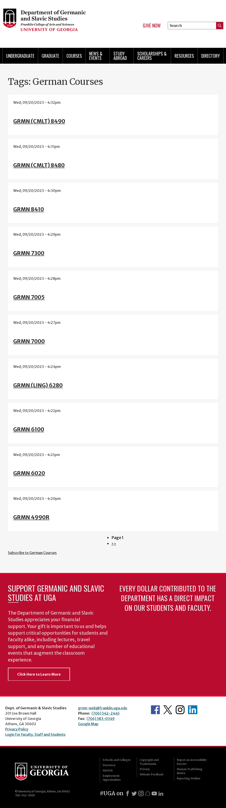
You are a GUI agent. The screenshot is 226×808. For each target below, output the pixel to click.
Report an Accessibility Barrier (192, 761)
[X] (134, 793)
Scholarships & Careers (152, 55)
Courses (74, 55)
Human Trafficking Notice (189, 771)
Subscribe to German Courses (32, 552)
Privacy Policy (16, 729)
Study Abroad (120, 55)
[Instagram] (141, 793)
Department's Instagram (180, 709)
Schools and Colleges (117, 760)
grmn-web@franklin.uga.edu (102, 708)
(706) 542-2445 (106, 713)
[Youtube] (154, 793)
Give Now (152, 26)
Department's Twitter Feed (167, 709)
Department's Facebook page (155, 709)
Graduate (50, 55)
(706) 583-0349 (101, 718)
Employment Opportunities (112, 777)
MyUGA (108, 770)
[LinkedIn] (161, 793)
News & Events (95, 55)
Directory (210, 55)
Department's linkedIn (193, 709)
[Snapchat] (147, 793)
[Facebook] (127, 793)
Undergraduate (20, 55)
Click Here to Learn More (39, 674)
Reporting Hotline (188, 778)
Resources (184, 55)
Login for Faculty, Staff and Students (35, 734)
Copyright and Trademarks (149, 761)
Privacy (145, 769)
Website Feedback (151, 774)
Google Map (88, 724)
